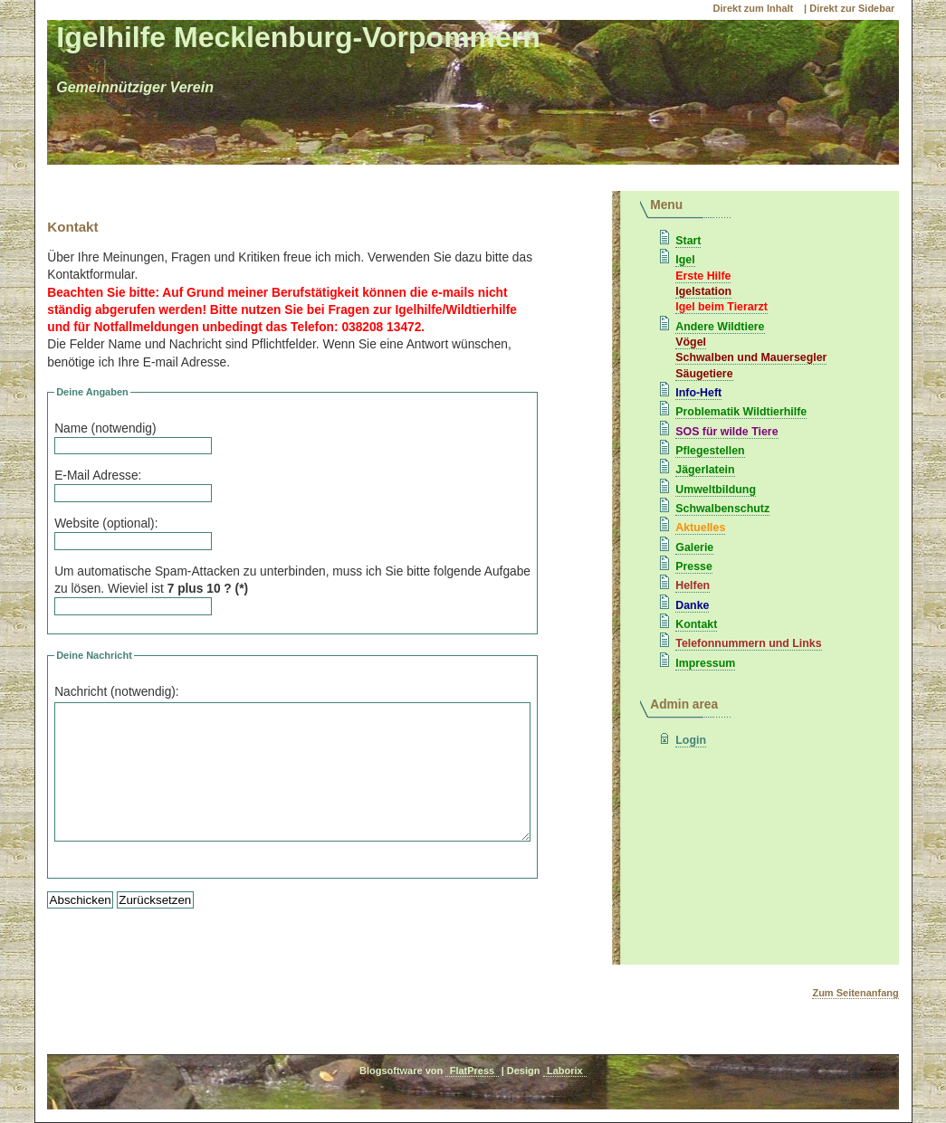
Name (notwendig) (105, 428)
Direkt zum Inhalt (755, 8)
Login (690, 740)
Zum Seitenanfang (855, 992)
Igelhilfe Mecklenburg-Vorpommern (298, 37)
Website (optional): (106, 523)
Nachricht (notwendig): (116, 692)
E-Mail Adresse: (97, 475)
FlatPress (472, 1070)
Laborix (565, 1070)
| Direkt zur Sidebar (849, 8)
